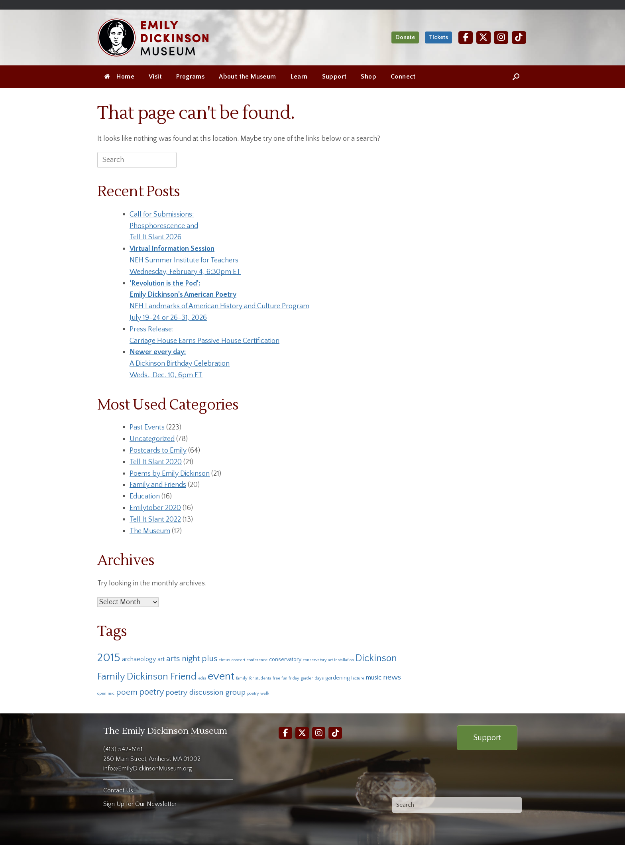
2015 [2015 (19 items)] (108, 657)
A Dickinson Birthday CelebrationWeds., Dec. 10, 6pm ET (180, 363)
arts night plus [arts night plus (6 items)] (191, 658)
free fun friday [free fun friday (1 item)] (286, 678)
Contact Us (118, 790)
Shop (368, 76)
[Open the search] (516, 76)
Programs (190, 76)
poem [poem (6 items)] (127, 692)
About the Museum (247, 76)
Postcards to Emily (158, 451)
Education (145, 496)
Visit (155, 76)
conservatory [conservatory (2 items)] (285, 659)
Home (119, 76)
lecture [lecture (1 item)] (357, 678)
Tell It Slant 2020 (156, 462)
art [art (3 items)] (161, 659)
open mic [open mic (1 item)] (105, 693)
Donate (405, 37)
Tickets (438, 37)
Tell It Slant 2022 (155, 520)
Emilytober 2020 (155, 508)
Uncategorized (152, 439)
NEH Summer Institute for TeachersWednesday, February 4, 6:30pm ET (185, 260)
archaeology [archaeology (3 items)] (139, 659)
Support (334, 76)
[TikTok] (519, 37)
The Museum (150, 531)
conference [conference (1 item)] (257, 660)
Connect (403, 76)
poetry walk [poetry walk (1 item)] (258, 693)
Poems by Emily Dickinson (170, 474)
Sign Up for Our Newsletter (140, 804)
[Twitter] (483, 37)
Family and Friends (158, 485)
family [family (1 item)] (242, 678)
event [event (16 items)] (221, 676)
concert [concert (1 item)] (238, 660)
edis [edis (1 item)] (202, 678)
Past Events (147, 427)
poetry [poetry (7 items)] (151, 692)
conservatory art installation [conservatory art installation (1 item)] (328, 660)
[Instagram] (501, 37)
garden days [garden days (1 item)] (312, 678)
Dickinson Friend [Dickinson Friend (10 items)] (162, 676)
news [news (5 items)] (392, 677)
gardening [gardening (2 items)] (337, 678)
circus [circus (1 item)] (224, 660)
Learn (299, 76)
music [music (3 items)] (373, 677)
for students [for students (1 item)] (260, 678)
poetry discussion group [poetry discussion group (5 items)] (205, 692)
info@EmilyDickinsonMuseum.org (147, 768)
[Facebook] (465, 37)
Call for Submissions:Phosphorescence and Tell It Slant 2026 (164, 226)
